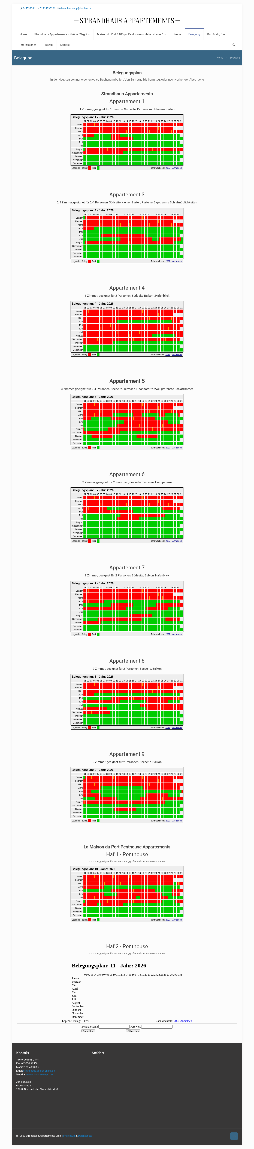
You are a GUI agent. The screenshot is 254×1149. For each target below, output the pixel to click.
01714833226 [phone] (47, 8)
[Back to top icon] (234, 1136)
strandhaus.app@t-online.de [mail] (75, 8)
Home (220, 57)
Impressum (69, 1135)
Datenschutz (85, 1135)
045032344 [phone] (29, 8)
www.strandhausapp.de (39, 1074)
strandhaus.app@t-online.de (39, 1070)
